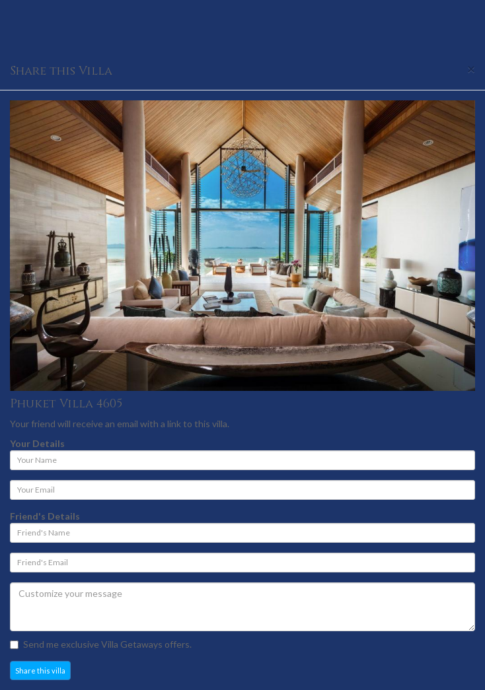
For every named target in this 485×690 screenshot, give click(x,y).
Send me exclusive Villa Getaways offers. (101, 644)
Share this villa (40, 670)
